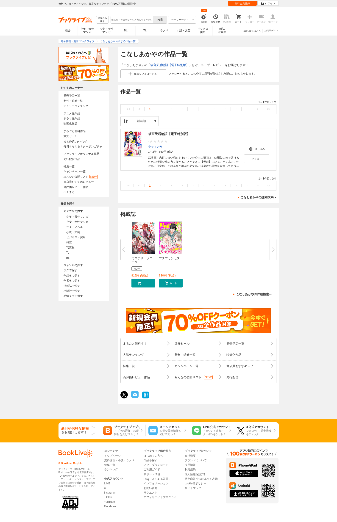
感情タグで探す (73, 296)
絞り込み (102, 20)
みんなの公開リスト (81, 177)
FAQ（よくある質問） (157, 479)
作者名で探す (72, 280)
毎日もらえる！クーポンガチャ (83, 146)
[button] (143, 283)
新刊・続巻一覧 (73, 100)
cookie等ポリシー (195, 483)
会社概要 (190, 455)
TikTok (108, 497)
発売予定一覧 (72, 95)
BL (126, 30)
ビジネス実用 (202, 30)
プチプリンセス (169, 258)
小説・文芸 (183, 30)
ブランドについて (196, 460)
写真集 (70, 247)
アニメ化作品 (72, 113)
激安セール (70, 136)
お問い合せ (150, 488)
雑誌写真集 (222, 30)
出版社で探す (72, 291)
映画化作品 (70, 123)
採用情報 (190, 465)
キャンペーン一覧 (75, 171)
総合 (68, 30)
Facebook (110, 506)
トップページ (112, 455)
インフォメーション (156, 483)
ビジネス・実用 (76, 237)
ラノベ (164, 30)
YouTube (109, 501)
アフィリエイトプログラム (160, 497)
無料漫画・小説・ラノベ (119, 460)
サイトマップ (193, 488)
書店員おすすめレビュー (79, 181)
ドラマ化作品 (72, 118)
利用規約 (190, 469)
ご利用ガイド (271, 30)
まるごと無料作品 (75, 131)
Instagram (110, 492)
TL (145, 30)
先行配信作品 (72, 159)
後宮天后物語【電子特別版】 (169, 65)
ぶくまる (69, 192)
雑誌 (69, 242)
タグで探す (70, 270)
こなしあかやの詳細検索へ (258, 197)
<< (128, 109)
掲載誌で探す (72, 285)
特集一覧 (69, 166)
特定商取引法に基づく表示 (201, 479)
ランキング (111, 469)
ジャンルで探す (73, 265)
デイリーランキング (76, 106)
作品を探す (150, 460)
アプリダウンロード (156, 465)
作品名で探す (72, 275)
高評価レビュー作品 (76, 187)
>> (268, 109)
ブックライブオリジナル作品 (81, 153)
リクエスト (150, 492)
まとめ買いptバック (76, 141)
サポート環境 (152, 474)
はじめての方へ (252, 30)
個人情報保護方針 (196, 474)
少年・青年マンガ (87, 30)
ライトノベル (74, 227)
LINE (107, 483)
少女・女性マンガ (106, 30)
